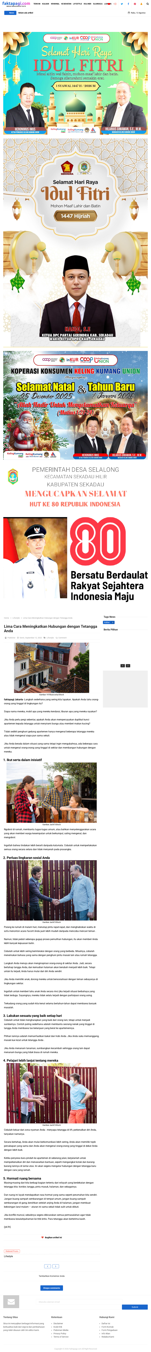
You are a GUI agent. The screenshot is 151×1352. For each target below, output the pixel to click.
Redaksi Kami (108, 1335)
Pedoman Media (61, 1328)
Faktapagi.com (75, 1347)
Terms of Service (61, 1335)
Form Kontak (108, 1325)
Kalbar (107, 622)
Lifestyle (50, 638)
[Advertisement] (125, 689)
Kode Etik (58, 1325)
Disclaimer (58, 1322)
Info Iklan (106, 1332)
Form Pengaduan (110, 1328)
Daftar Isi (106, 1322)
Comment (62, 638)
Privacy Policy (60, 1332)
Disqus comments (51, 1288)
